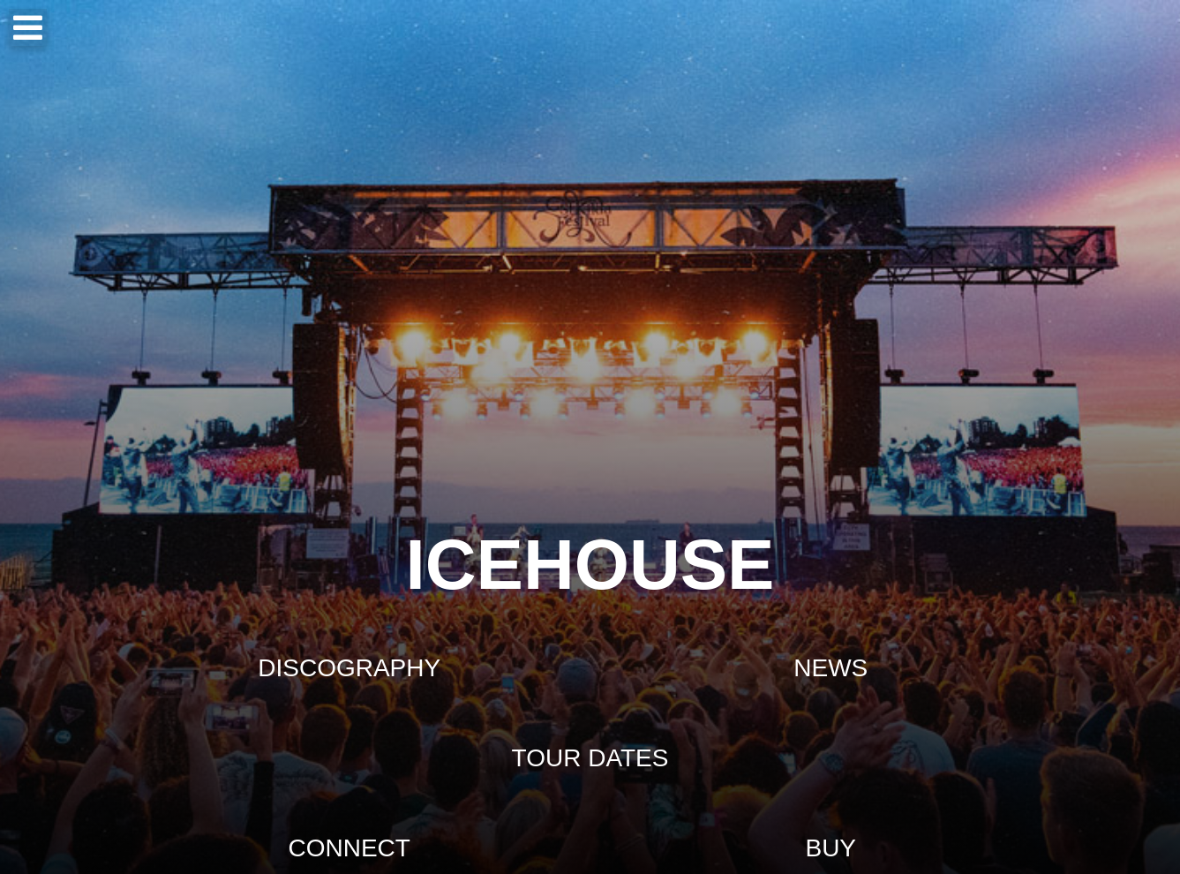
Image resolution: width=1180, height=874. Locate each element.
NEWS (830, 668)
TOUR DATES (590, 758)
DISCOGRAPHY (349, 668)
